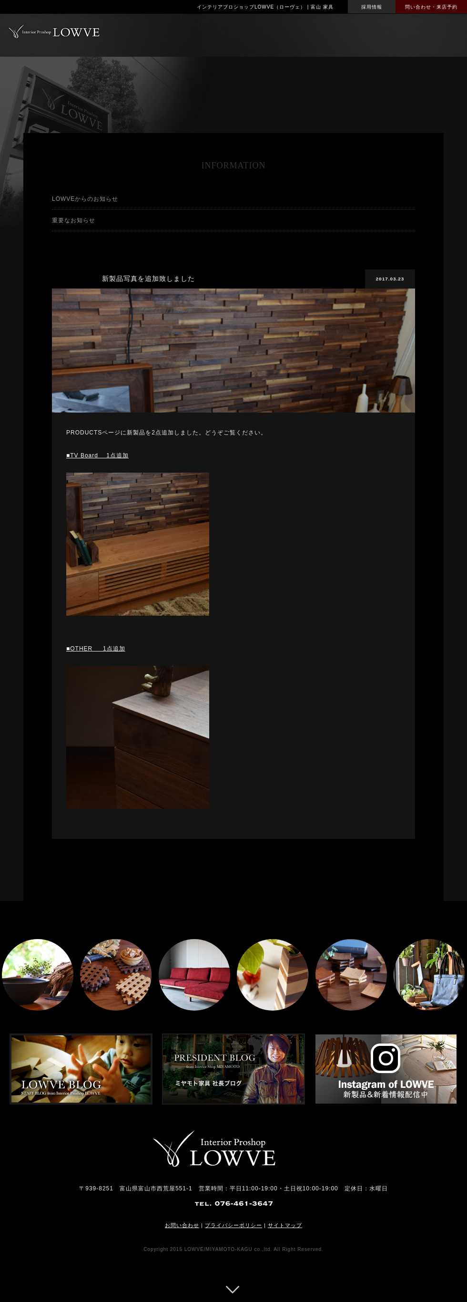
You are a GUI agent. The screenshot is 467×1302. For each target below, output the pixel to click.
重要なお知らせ (73, 220)
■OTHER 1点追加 (95, 648)
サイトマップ (285, 1225)
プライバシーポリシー (233, 1225)
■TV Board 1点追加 (97, 455)
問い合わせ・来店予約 (431, 7)
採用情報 (371, 7)
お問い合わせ (182, 1225)
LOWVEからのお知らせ (85, 199)
